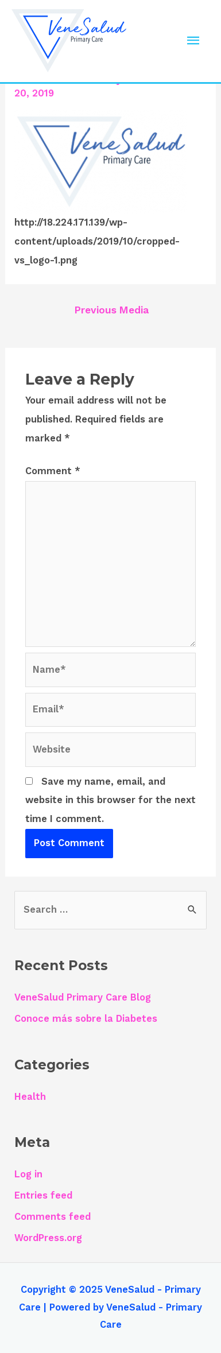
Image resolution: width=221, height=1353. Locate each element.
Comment (52, 471)
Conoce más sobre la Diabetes (85, 1018)
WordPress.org (48, 1237)
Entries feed (43, 1195)
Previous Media (112, 310)
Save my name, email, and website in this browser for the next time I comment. (110, 800)
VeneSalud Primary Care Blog (82, 997)
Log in (28, 1174)
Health (30, 1096)
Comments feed (52, 1216)
